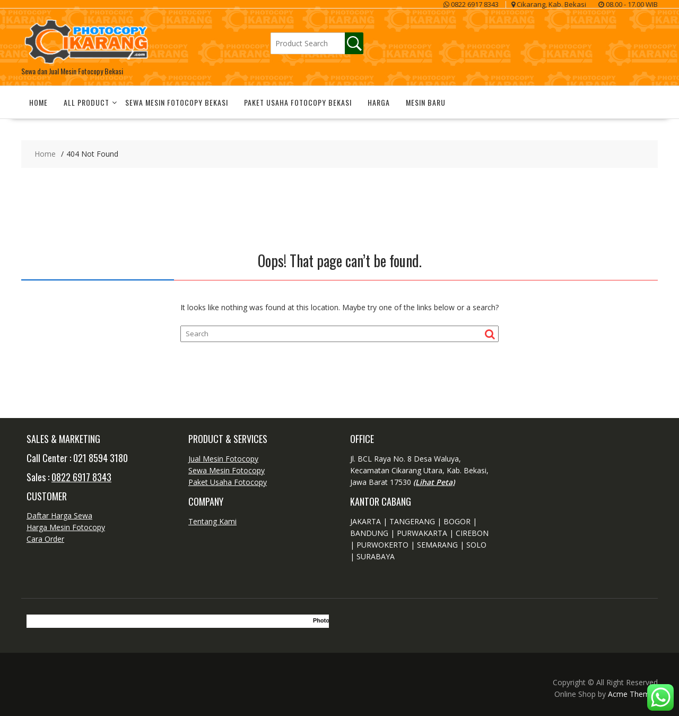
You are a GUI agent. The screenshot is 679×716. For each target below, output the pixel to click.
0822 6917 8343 (81, 477)
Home (38, 102)
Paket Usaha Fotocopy (227, 482)
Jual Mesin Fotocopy (223, 459)
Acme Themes (633, 694)
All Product (86, 102)
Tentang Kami (212, 521)
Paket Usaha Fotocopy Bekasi (298, 102)
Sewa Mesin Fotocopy (226, 470)
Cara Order (45, 539)
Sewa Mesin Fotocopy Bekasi (176, 102)
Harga (379, 102)
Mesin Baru (426, 102)
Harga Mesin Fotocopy (66, 527)
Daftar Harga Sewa (59, 515)
